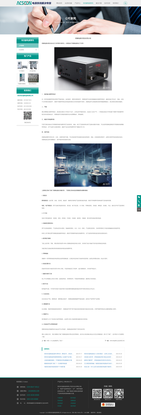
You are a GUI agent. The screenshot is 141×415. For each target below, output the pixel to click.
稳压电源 (73, 406)
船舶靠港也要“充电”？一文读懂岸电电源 (55, 363)
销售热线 (22, 387)
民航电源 (60, 400)
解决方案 (99, 3)
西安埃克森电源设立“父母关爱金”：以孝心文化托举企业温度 (98, 353)
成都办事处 (23, 391)
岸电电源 (73, 403)
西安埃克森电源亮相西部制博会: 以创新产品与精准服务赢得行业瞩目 (59, 357)
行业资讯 (21, 49)
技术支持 (107, 3)
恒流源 (59, 406)
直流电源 (60, 403)
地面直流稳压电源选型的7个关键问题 (54, 366)
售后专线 (22, 399)
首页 (67, 22)
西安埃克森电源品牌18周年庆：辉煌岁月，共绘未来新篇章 (59, 353)
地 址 (22, 403)
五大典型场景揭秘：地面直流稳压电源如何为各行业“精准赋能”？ (98, 363)
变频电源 (73, 400)
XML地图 (86, 412)
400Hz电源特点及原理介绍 (117, 340)
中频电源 (60, 398)
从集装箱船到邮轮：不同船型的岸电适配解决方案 (58, 360)
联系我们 (116, 3)
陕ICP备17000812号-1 (77, 412)
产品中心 (77, 3)
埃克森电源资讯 (88, 3)
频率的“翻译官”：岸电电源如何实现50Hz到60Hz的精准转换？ (98, 360)
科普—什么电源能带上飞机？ (55, 340)
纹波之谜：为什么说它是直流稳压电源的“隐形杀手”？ (98, 366)
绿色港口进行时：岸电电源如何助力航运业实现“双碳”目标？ (98, 357)
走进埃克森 (68, 3)
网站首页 (59, 3)
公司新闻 (83, 22)
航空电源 (73, 398)
